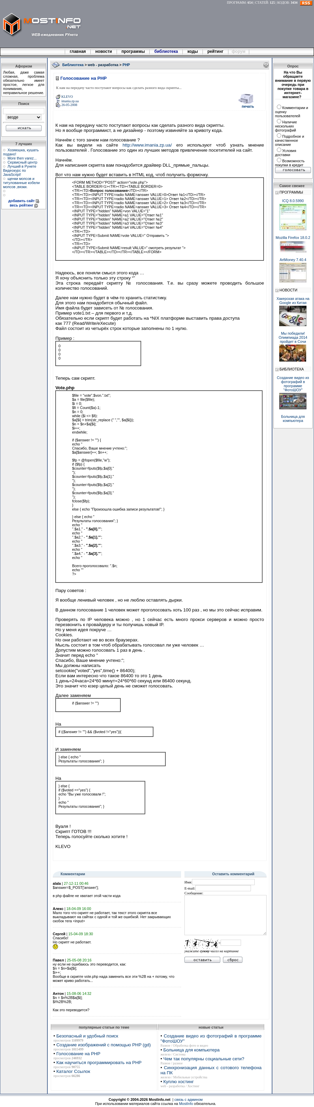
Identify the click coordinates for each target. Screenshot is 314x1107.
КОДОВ (283, 2)
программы (133, 51)
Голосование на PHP (78, 1053)
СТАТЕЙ (261, 2)
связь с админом (189, 1099)
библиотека (166, 51)
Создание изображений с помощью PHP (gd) (103, 1044)
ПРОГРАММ (236, 2)
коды (192, 51)
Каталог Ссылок (73, 1071)
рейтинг (215, 51)
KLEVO (67, 96)
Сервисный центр (23, 162)
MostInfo (186, 1104)
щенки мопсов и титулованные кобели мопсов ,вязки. (21, 183)
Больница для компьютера (191, 1049)
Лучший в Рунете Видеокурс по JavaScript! (19, 170)
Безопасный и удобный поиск (87, 1035)
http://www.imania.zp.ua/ (146, 145)
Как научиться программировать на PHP (98, 1062)
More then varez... (22, 158)
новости (103, 51)
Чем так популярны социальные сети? (203, 1058)
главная (78, 51)
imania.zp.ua (70, 101)
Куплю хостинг (178, 1081)
